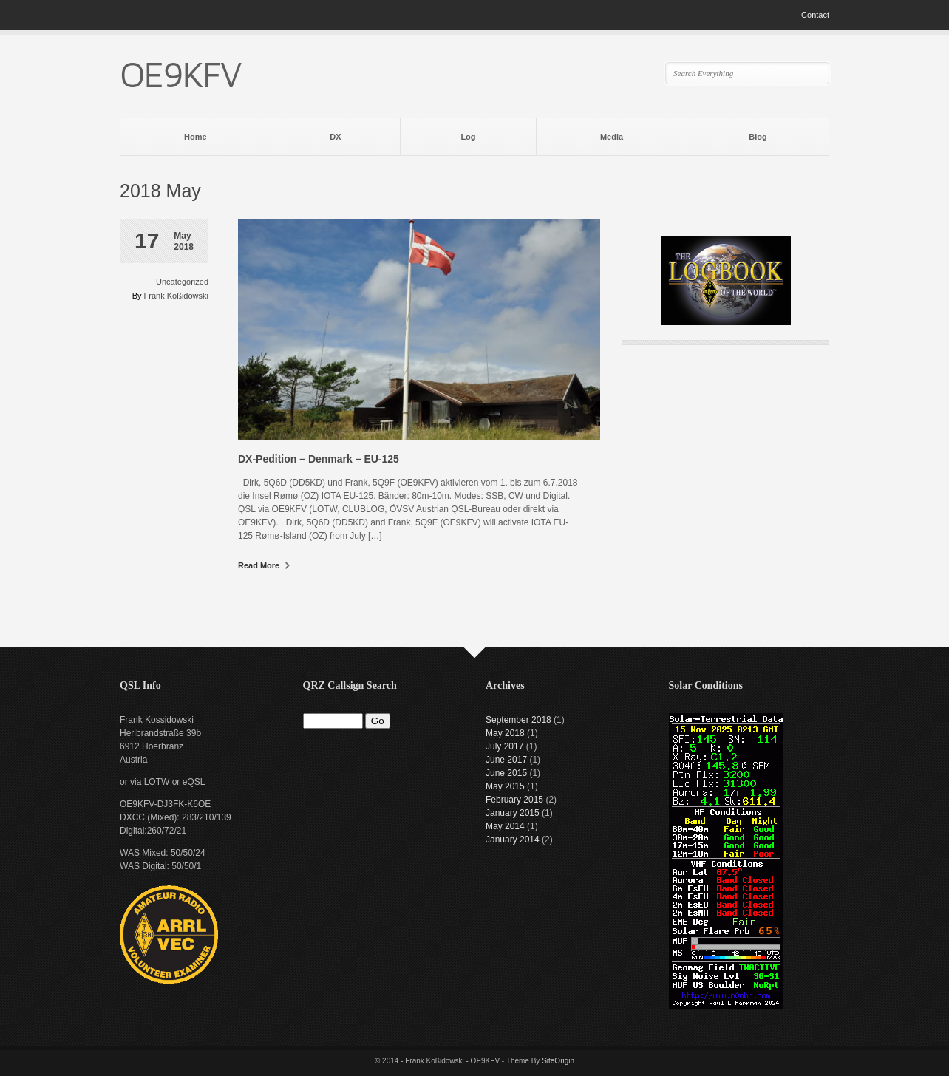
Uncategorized (182, 281)
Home (195, 136)
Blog (757, 136)
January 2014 (513, 839)
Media (611, 136)
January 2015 (513, 813)
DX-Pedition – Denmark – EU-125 (318, 459)
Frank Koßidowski (176, 295)
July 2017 (504, 746)
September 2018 (518, 720)
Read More (264, 565)
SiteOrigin (558, 1061)
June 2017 (506, 760)
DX (335, 136)
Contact (815, 14)
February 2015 (514, 799)
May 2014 (505, 826)
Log (467, 136)
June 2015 (506, 773)
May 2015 (505, 786)
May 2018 (505, 733)
